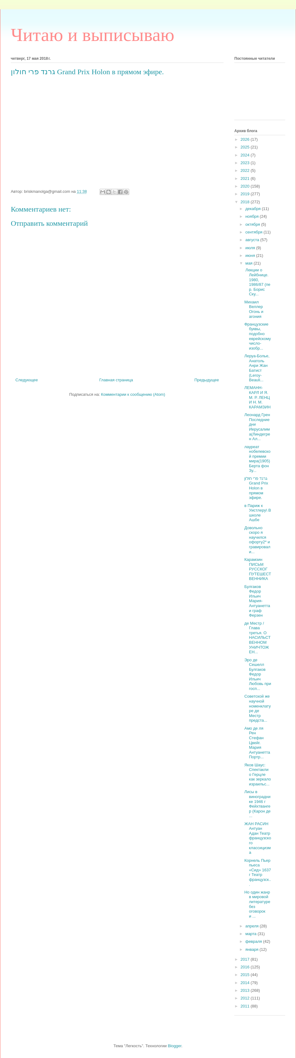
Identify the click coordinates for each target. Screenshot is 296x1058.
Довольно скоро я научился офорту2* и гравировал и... (257, 539)
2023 (245, 162)
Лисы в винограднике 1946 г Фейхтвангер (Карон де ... (257, 803)
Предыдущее (206, 380)
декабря (253, 208)
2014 (245, 982)
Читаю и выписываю (92, 35)
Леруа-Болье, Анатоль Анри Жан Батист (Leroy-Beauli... (256, 368)
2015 (245, 974)
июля (250, 247)
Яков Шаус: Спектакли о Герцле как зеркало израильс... (257, 774)
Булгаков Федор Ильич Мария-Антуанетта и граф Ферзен (257, 601)
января (252, 949)
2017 (245, 959)
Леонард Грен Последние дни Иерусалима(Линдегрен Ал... (257, 426)
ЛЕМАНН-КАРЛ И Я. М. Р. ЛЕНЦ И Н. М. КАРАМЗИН (257, 397)
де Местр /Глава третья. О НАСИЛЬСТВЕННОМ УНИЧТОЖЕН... (257, 638)
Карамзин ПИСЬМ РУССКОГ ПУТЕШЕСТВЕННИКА (257, 569)
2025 (245, 147)
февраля (254, 941)
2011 (245, 1006)
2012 (245, 998)
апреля (252, 926)
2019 (245, 194)
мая (249, 263)
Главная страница (116, 380)
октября (253, 224)
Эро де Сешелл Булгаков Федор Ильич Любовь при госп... (257, 674)
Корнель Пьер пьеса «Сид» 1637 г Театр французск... (257, 872)
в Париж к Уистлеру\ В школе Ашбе (257, 512)
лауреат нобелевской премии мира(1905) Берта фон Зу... (257, 458)
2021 (245, 178)
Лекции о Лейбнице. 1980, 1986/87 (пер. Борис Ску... (257, 282)
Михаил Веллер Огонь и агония (253, 309)
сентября (254, 232)
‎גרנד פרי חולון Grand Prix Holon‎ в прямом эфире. (256, 488)
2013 (245, 990)
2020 (245, 186)
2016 (245, 967)
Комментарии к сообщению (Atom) (133, 394)
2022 (245, 170)
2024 (245, 155)
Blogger (174, 1046)
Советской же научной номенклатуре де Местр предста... (257, 708)
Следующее (26, 380)
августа (252, 239)
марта (251, 933)
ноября (252, 216)
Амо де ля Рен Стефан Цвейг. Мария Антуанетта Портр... (257, 743)
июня (250, 255)
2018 (245, 202)
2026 (245, 139)
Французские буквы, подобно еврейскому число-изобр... (257, 336)
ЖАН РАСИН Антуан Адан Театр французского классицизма (257, 838)
